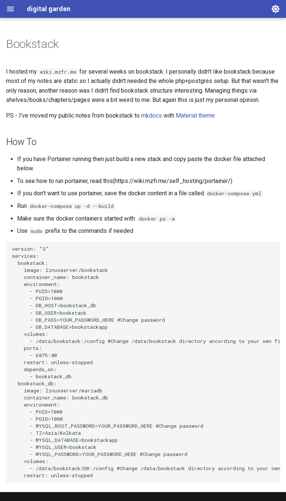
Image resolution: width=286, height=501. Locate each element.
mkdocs (151, 115)
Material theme (195, 115)
